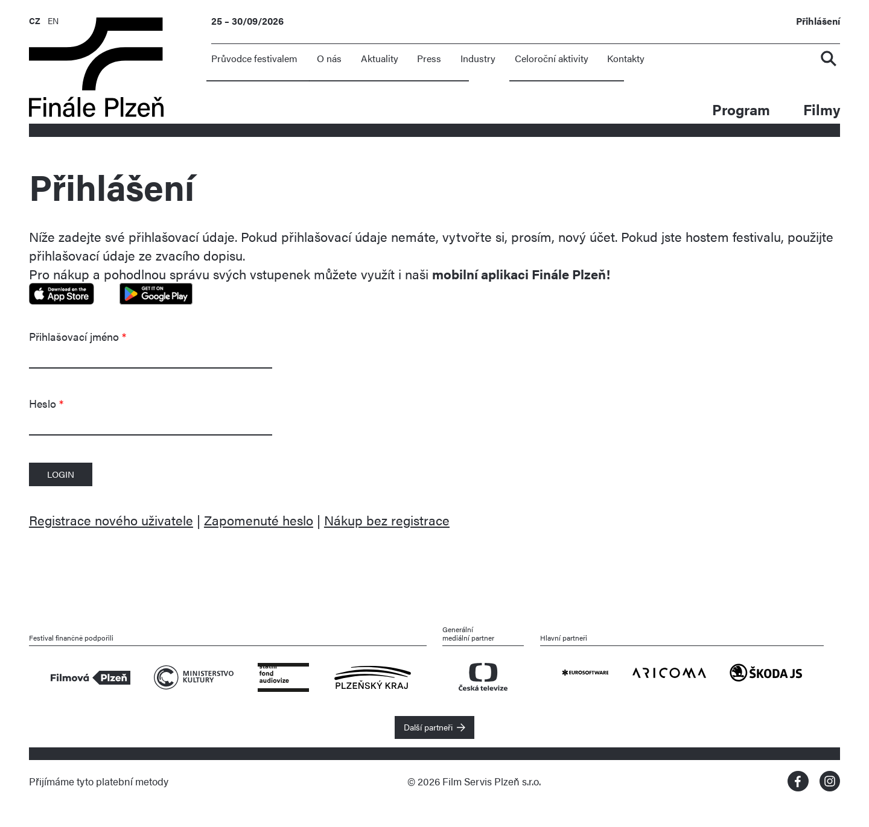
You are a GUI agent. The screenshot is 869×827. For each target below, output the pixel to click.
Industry (477, 58)
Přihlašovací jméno (77, 336)
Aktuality (379, 58)
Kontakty (626, 58)
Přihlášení (818, 21)
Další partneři (428, 727)
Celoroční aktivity (551, 58)
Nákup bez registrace (387, 519)
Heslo (46, 403)
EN (53, 20)
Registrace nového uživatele (111, 519)
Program (741, 108)
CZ (34, 20)
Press (429, 58)
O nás (329, 58)
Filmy (821, 108)
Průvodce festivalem (254, 58)
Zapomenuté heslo (258, 519)
